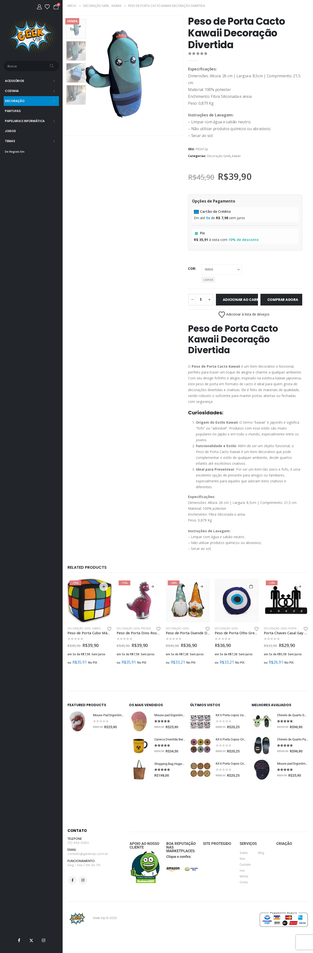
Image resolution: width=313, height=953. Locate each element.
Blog (261, 853)
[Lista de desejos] (47, 7)
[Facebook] (19, 940)
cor (191, 268)
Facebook (72, 882)
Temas (10, 141)
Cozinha (12, 91)
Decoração (14, 101)
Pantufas (13, 111)
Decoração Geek (218, 156)
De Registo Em (14, 151)
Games (96, 628)
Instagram (82, 882)
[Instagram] (43, 940)
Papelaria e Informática (25, 121)
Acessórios (14, 81)
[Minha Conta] (39, 7)
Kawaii (236, 156)
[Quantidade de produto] (200, 300)
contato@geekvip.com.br (87, 855)
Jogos (10, 131)
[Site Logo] (31, 35)
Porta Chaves (297, 628)
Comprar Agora (282, 299)
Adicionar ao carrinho (240, 299)
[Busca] (52, 66)
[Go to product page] (89, 601)
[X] (31, 940)
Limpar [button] (208, 280)
